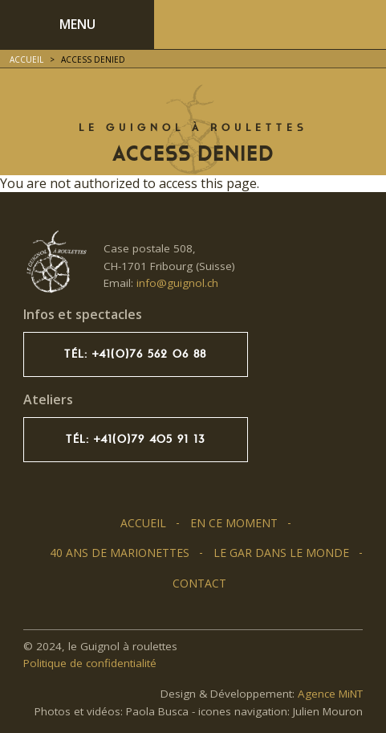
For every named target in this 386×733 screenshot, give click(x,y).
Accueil (26, 59)
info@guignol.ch (177, 283)
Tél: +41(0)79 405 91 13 (135, 439)
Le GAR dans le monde (281, 552)
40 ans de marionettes (119, 552)
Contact (199, 583)
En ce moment (234, 522)
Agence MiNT (330, 693)
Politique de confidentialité (89, 663)
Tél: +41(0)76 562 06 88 (135, 354)
